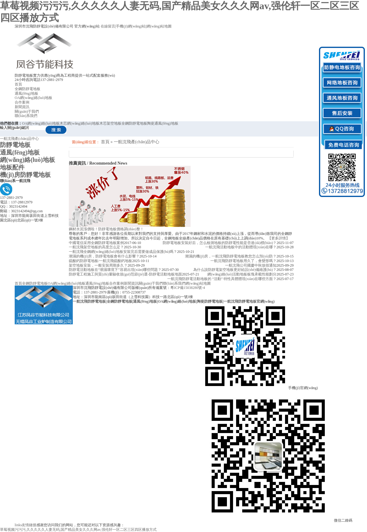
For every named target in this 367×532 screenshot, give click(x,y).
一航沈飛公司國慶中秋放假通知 (250, 265)
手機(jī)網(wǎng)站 (131, 26)
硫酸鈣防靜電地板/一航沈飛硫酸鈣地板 (100, 261)
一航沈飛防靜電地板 (89, 301)
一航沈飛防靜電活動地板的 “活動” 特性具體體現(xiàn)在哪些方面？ (221, 279)
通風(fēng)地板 (26, 93)
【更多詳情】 (279, 238)
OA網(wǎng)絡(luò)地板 (33, 98)
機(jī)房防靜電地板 (25, 174)
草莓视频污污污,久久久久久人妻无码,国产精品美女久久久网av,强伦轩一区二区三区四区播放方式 (78, 529)
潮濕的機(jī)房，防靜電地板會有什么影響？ (104, 256)
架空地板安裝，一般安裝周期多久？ (98, 265)
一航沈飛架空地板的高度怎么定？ (96, 247)
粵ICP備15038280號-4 (187, 288)
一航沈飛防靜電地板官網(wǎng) (249, 301)
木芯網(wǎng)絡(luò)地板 (79, 123)
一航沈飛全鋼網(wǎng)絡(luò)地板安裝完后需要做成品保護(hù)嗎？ (123, 252)
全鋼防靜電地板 (27, 89)
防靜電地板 (15, 144)
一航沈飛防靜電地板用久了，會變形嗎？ (243, 261)
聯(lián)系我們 (26, 116)
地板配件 (12, 167)
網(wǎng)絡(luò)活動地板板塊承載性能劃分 (241, 274)
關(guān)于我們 (27, 111)
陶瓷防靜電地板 (210, 301)
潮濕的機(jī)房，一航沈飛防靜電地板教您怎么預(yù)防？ (230, 256)
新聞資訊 (22, 107)
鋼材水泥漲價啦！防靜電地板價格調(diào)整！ (106, 229)
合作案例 (22, 102)
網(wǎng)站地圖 (159, 26)
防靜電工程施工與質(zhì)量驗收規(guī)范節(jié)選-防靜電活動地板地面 (125, 274)
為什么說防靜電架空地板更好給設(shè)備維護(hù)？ (234, 270)
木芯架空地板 (110, 123)
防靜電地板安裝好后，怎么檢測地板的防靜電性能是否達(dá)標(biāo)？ (219, 243)
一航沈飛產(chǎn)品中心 (19, 139)
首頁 (18, 84)
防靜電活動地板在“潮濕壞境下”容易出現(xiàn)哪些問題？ (115, 270)
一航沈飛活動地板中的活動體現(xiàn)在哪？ (240, 247)
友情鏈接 (25, 525)
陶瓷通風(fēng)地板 (162, 123)
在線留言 (108, 26)
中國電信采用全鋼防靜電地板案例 (96, 243)
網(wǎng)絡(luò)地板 (27, 159)
